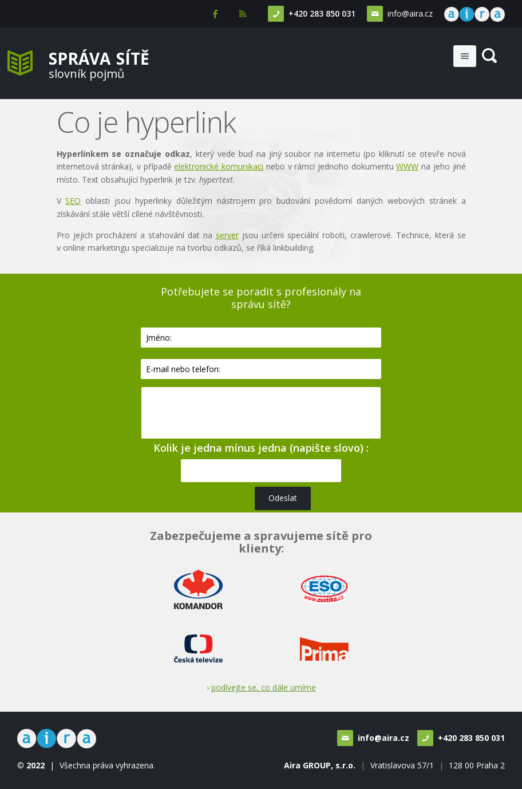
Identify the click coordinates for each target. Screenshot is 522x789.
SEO (73, 200)
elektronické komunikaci (218, 166)
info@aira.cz (410, 13)
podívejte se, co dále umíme (263, 687)
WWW (407, 166)
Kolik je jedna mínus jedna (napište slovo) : (261, 447)
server (227, 235)
